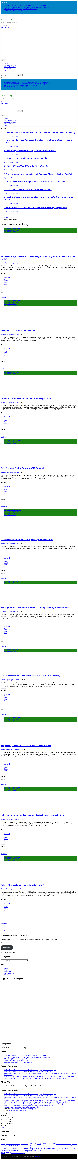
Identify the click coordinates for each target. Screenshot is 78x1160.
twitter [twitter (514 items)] (8, 1153)
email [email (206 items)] (39, 1144)
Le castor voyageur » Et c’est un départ (15, 1071)
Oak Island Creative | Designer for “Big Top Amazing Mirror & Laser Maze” (26, 1073)
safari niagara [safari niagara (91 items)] (62, 1150)
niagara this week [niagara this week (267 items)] (30, 1151)
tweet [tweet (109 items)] (73, 1150)
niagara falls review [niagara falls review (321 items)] (62, 1148)
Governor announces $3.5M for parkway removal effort (27, 539)
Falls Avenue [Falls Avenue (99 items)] (68, 1144)
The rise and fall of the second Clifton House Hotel (28, 189)
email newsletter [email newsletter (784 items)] (48, 1143)
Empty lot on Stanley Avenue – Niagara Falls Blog (19, 1105)
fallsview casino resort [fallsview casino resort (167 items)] (25, 1145)
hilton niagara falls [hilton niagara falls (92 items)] (45, 1145)
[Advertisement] (39, 45)
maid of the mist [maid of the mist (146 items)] (66, 1145)
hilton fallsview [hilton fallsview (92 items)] (38, 1145)
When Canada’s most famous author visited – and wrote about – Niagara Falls (27, 7)
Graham (3, 263)
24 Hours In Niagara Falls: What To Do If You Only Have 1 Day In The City (26, 5)
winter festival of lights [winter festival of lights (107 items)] (20, 1153)
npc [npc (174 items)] (45, 1150)
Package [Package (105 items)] (51, 1150)
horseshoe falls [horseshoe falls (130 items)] (53, 1145)
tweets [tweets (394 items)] (3, 1153)
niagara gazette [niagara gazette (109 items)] (72, 1148)
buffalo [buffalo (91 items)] (7, 1144)
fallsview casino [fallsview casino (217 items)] (13, 1146)
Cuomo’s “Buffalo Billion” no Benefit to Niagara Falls (26, 398)
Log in (6, 970)
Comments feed (9, 973)
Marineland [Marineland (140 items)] (73, 1145)
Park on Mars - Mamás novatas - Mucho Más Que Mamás (21, 1070)
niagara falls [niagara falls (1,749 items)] (35, 1148)
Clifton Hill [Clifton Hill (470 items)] (32, 1144)
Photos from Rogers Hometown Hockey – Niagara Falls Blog (22, 1104)
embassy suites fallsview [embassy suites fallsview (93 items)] (61, 1144)
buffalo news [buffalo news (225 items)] (13, 1144)
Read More (4, 297)
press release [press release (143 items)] (56, 1150)
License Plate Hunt (10, 67)
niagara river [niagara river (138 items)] (22, 1150)
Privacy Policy (8, 68)
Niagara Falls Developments (12, 228)
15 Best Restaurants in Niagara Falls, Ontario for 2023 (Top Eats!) (35, 181)
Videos (6, 70)
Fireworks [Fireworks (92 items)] (33, 1145)
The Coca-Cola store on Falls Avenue (40, 1071)
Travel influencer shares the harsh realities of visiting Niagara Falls (35, 207)
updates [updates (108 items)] (13, 1153)
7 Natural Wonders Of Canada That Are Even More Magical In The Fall (38, 174)
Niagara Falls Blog (6, 19)
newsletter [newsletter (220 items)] (14, 1148)
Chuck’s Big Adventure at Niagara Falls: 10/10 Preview (20, 9)
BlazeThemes (38, 1156)
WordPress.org (8, 975)
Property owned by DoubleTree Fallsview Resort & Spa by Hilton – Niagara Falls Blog (29, 1076)
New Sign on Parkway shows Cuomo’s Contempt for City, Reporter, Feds (35, 607)
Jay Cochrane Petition (10, 65)
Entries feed (7, 971)
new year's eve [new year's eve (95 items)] (20, 1148)
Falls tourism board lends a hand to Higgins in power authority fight (33, 815)
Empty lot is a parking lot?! (48, 1070)
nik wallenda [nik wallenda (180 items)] (40, 1150)
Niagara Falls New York (11, 230)
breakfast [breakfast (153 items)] (3, 1144)
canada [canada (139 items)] (18, 1144)
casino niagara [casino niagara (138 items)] (24, 1144)
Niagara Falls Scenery (10, 305)
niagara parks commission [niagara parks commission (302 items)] (9, 1151)
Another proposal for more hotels (56, 1078)
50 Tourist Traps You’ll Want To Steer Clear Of (26, 166)
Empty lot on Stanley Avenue (66, 1076)
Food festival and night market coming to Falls (25, 1107)
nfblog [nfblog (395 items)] (26, 1148)
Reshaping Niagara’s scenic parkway (18, 330)
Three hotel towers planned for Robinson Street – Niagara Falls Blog (24, 1078)
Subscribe (7, 948)
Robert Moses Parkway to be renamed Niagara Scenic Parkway (30, 676)
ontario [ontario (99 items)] (47, 1150)
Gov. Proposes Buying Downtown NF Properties (23, 468)
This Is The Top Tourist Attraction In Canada (17, 10)
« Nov (2, 1127)
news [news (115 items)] (9, 1148)
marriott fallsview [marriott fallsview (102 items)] (4, 1148)
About (6, 63)
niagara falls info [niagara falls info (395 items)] (48, 1148)
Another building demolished (44, 1105)
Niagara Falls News (10, 231)
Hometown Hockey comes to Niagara (53, 1104)
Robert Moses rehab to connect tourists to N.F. (22, 885)
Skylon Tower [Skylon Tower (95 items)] (68, 1150)
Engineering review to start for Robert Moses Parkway (26, 745)
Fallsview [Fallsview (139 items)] (6, 1145)
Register (6, 968)
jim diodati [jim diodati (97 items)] (59, 1145)
